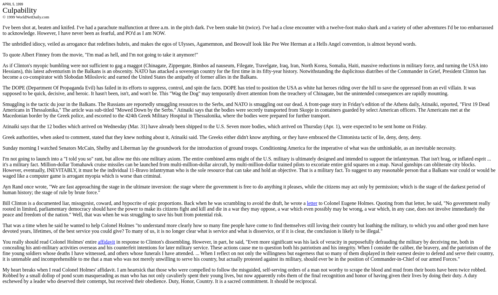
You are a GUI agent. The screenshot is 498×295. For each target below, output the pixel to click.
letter (312, 203)
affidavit (106, 242)
